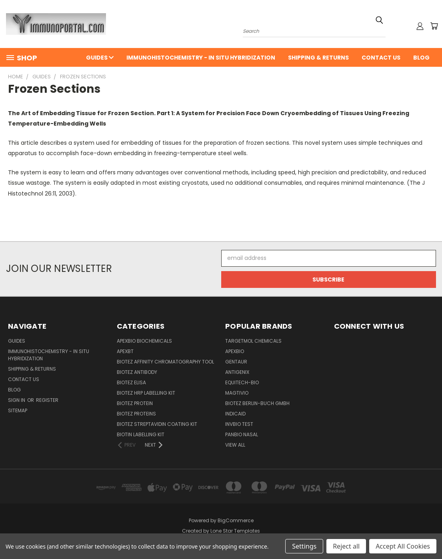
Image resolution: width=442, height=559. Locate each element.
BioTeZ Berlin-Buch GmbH (257, 403)
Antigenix (237, 372)
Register (47, 400)
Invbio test (239, 424)
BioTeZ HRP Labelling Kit (146, 392)
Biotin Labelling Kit (140, 434)
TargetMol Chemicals (253, 340)
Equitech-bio (242, 382)
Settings (304, 546)
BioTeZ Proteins (136, 413)
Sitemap (17, 410)
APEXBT (125, 351)
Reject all (346, 546)
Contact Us (381, 58)
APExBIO (234, 351)
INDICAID (235, 413)
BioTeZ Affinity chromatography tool (165, 361)
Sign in (17, 400)
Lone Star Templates (235, 530)
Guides (100, 58)
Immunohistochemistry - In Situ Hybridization (200, 58)
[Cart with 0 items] (434, 26)
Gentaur (236, 361)
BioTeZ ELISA (131, 382)
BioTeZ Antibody (137, 372)
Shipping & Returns (318, 58)
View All (235, 444)
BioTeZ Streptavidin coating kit (157, 424)
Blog (421, 58)
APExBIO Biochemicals (144, 340)
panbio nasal (241, 434)
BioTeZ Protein (135, 403)
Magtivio (236, 392)
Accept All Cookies (403, 546)
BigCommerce (236, 520)
